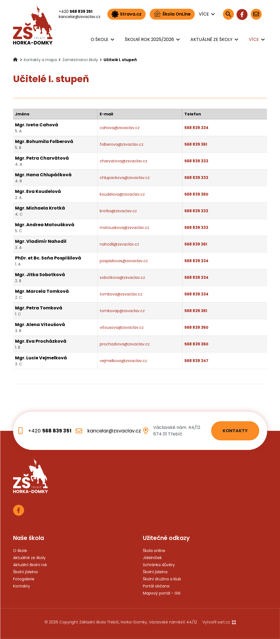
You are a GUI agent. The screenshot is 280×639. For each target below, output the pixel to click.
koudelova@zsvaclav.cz (122, 194)
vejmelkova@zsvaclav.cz (123, 360)
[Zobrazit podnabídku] (213, 14)
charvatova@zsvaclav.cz (123, 161)
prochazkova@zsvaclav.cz (125, 344)
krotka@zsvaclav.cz (118, 211)
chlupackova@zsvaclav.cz (125, 177)
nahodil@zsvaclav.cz (119, 244)
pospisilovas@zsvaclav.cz (124, 261)
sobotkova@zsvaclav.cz (122, 277)
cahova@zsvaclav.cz (120, 127)
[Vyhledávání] (228, 14)
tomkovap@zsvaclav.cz (122, 310)
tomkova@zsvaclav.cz (121, 294)
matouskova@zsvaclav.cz (124, 227)
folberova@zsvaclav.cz (121, 144)
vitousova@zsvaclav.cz (122, 327)
